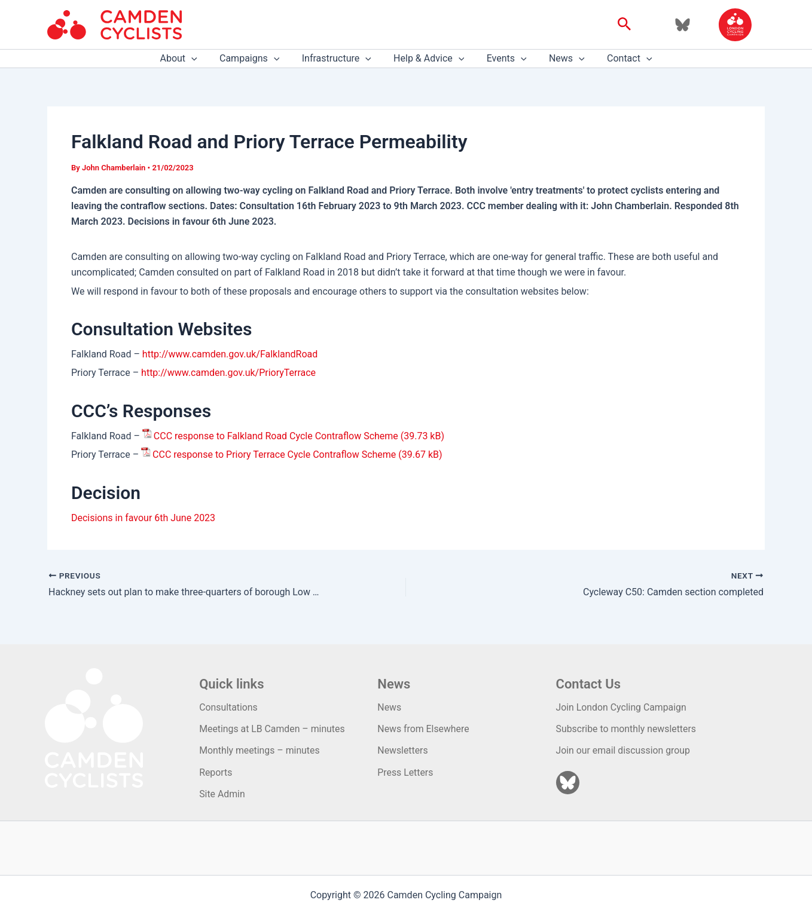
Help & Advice (428, 59)
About (187, 59)
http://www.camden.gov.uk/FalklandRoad (230, 354)
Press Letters (405, 772)
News (560, 59)
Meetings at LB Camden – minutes (272, 729)
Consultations (228, 707)
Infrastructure (339, 59)
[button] (624, 24)
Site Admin (222, 794)
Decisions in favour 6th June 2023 (143, 518)
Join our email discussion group (624, 750)
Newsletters (402, 750)
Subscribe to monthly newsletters (627, 729)
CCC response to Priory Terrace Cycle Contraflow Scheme (274, 454)
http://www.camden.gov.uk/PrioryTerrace (228, 372)
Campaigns (256, 59)
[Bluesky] (682, 24)
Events (503, 59)
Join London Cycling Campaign (622, 707)
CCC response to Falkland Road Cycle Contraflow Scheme (276, 436)
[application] (201, 59)
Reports (216, 772)
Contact (620, 59)
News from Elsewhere (423, 729)
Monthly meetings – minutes (260, 750)
